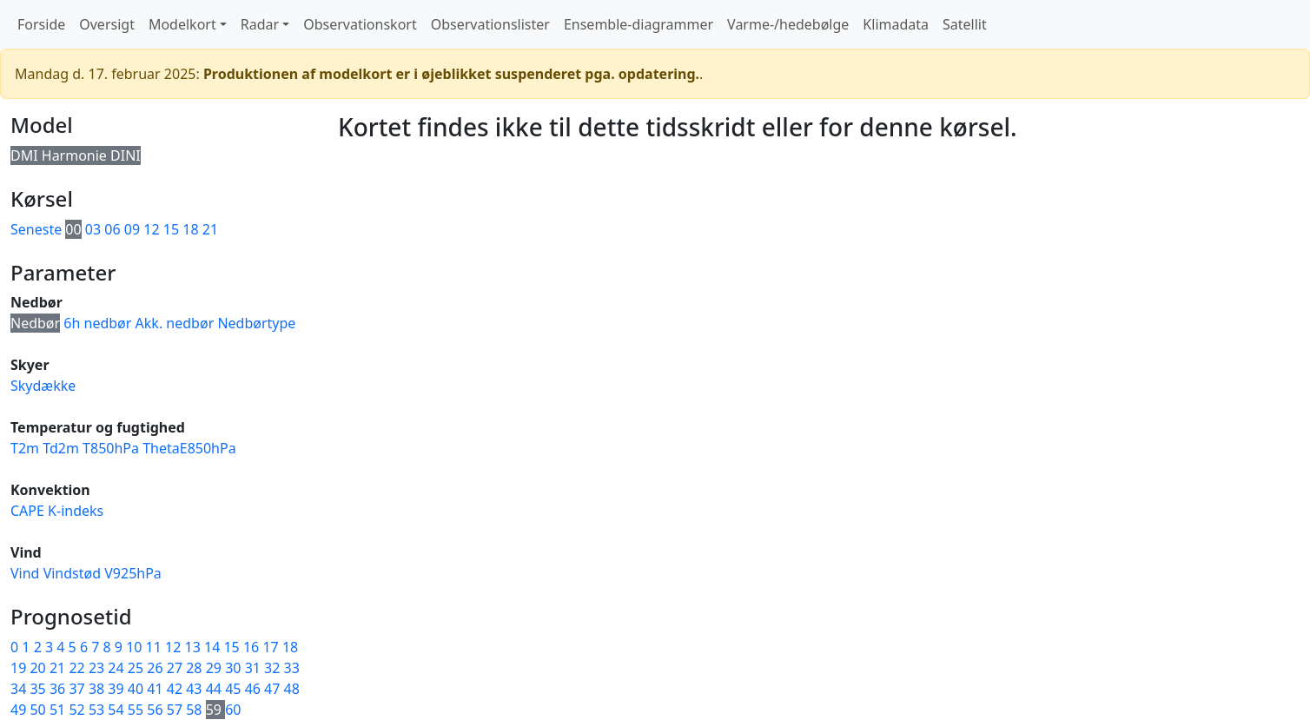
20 (39, 667)
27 (176, 667)
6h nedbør (97, 323)
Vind (24, 573)
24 (117, 667)
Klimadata (896, 24)
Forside (41, 24)
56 (156, 709)
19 (20, 667)
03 (93, 229)
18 (190, 229)
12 (151, 229)
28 (195, 667)
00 (73, 229)
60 (233, 709)
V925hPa (133, 573)
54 (117, 709)
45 (234, 688)
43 (195, 688)
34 (20, 688)
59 (215, 709)
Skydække (43, 385)
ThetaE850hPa (188, 448)
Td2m (61, 448)
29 (215, 667)
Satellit (965, 24)
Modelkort (182, 24)
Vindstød (72, 573)
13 (194, 647)
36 (59, 688)
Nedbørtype (256, 323)
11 (155, 647)
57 (176, 709)
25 (137, 667)
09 (132, 229)
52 (78, 709)
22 (78, 667)
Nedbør (35, 323)
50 (39, 709)
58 (195, 709)
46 (254, 688)
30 (234, 667)
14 (213, 647)
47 (273, 688)
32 (273, 667)
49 (20, 709)
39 (117, 688)
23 (98, 667)
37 (78, 688)
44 (215, 688)
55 (137, 709)
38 (98, 688)
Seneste (36, 229)
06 (112, 229)
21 (210, 229)
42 (176, 688)
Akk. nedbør (175, 323)
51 (59, 709)
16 (252, 647)
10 (135, 647)
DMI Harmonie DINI (75, 155)
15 (171, 229)
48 (292, 688)
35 (39, 688)
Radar (260, 24)
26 (156, 667)
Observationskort (359, 24)
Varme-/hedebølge (788, 24)
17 (271, 647)
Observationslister (490, 24)
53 (98, 709)
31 (254, 667)
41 (156, 688)
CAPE (27, 510)
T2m (24, 448)
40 (137, 688)
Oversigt (107, 24)
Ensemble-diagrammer (638, 24)
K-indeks (75, 510)
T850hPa (111, 448)
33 (292, 667)
